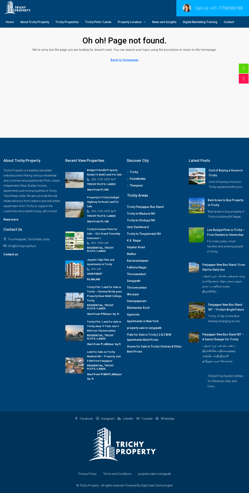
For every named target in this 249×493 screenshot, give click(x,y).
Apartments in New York (143, 321)
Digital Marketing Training (200, 22)
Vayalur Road (136, 247)
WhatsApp (165, 418)
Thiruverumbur (137, 287)
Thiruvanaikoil (136, 274)
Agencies (133, 314)
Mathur (131, 254)
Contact (229, 22)
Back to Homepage (124, 60)
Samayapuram (137, 301)
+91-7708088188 (226, 8)
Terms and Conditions (117, 473)
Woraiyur (133, 294)
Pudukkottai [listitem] (136, 178)
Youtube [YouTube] (144, 418)
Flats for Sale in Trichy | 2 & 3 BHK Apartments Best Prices (149, 337)
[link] (197, 176)
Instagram (105, 418)
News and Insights (164, 22)
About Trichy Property (34, 22)
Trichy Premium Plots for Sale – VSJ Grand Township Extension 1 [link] (103, 234)
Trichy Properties (67, 22)
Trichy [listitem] (132, 172)
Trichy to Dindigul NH (141, 220)
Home (10, 22)
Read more (10, 219)
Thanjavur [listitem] (135, 185)
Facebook (84, 418)
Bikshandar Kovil (138, 307)
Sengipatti (133, 280)
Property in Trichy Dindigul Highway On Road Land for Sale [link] (103, 202)
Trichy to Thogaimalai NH (144, 233)
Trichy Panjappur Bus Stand (145, 206)
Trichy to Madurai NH (141, 213)
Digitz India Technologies (157, 485)
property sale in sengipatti (144, 328)
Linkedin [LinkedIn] (125, 418)
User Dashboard (138, 227)
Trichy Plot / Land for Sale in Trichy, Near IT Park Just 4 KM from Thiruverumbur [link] (104, 326)
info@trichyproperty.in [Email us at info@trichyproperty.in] (22, 246)
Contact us (10, 254)
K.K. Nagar (134, 240)
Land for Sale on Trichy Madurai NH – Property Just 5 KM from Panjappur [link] (104, 356)
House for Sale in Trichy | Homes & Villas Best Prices (154, 349)
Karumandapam (138, 260)
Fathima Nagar (137, 267)
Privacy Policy (87, 473)
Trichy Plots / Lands (98, 22)
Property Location (130, 22)
